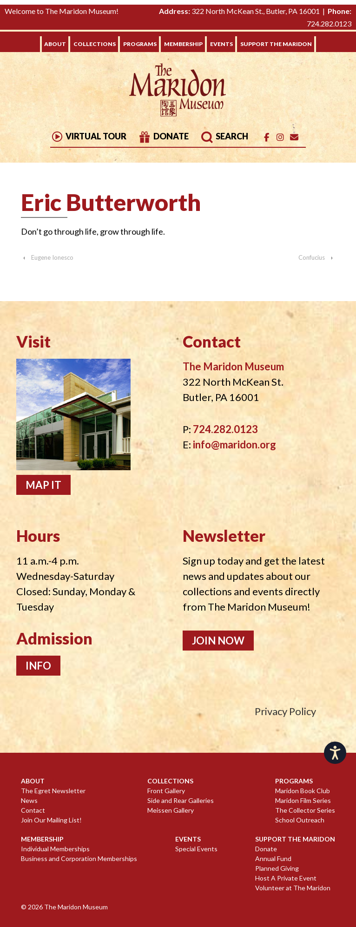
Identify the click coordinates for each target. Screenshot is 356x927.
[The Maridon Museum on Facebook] (266, 137)
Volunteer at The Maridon (292, 888)
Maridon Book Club (302, 791)
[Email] (294, 137)
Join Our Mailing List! (51, 820)
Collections (94, 43)
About (55, 43)
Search (224, 136)
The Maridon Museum (75, 907)
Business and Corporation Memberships (79, 858)
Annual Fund (273, 858)
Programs (140, 43)
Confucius (311, 257)
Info (38, 665)
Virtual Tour (88, 136)
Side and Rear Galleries (180, 800)
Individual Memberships (55, 849)
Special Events (196, 849)
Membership (183, 43)
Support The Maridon (276, 43)
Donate (163, 136)
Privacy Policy (285, 711)
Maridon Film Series (303, 800)
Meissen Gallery (170, 810)
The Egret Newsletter (53, 791)
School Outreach (299, 820)
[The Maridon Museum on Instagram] (280, 137)
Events (221, 43)
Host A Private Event (285, 878)
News (29, 800)
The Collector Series (305, 810)
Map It (43, 485)
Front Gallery (166, 791)
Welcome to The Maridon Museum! (62, 11)
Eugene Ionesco (52, 257)
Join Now (218, 640)
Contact (33, 810)
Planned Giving (277, 868)
